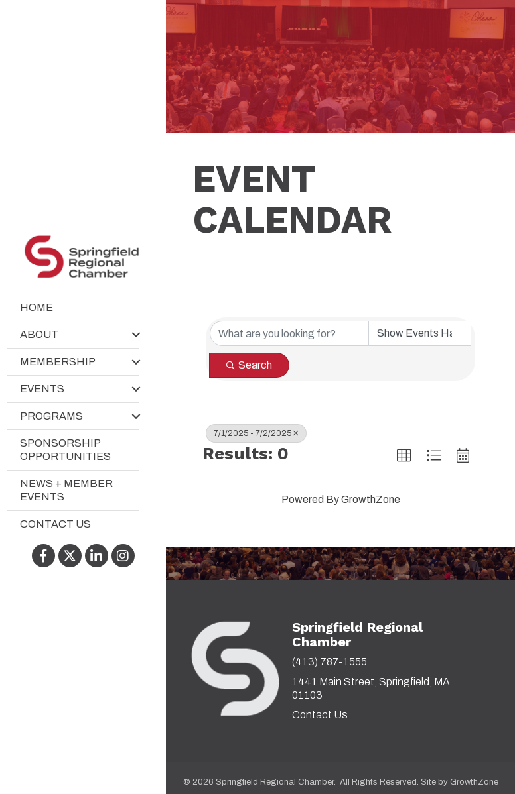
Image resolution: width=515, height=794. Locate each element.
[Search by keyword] (289, 333)
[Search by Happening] (419, 333)
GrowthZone (370, 499)
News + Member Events (66, 490)
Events (42, 388)
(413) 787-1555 (329, 661)
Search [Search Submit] (249, 364)
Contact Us (55, 524)
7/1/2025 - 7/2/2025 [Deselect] (256, 433)
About (39, 334)
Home (36, 307)
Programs (51, 416)
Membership (58, 361)
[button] (404, 456)
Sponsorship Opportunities (65, 449)
